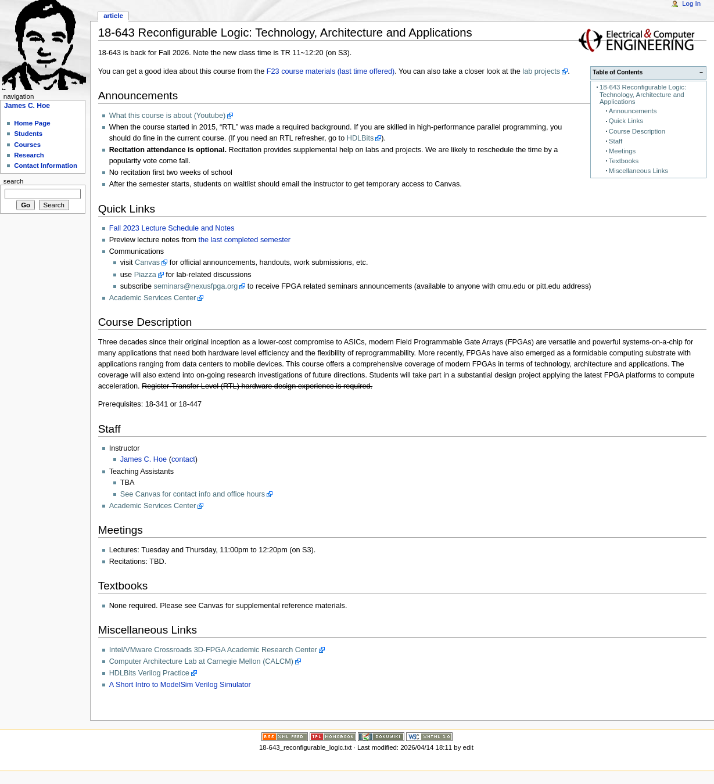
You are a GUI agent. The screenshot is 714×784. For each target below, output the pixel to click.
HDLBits (360, 138)
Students (28, 133)
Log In (691, 3)
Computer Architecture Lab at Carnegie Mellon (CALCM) (201, 661)
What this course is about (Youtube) (167, 116)
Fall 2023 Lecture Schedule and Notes (172, 228)
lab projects (541, 71)
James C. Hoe (143, 459)
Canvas (147, 262)
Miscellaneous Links (638, 170)
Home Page (32, 123)
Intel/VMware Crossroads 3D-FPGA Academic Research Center (213, 650)
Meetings (622, 151)
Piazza (145, 275)
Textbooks (623, 160)
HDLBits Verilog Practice (149, 673)
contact (183, 459)
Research (29, 155)
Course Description (637, 131)
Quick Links (626, 120)
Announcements (633, 110)
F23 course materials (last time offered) (330, 71)
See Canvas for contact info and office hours (192, 494)
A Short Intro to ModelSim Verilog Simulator (180, 685)
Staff (615, 141)
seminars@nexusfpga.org (196, 286)
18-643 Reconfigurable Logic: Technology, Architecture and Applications (643, 94)
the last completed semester (244, 240)
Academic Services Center (152, 298)
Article (113, 15)
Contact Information (45, 165)
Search (13, 181)
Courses (27, 144)
